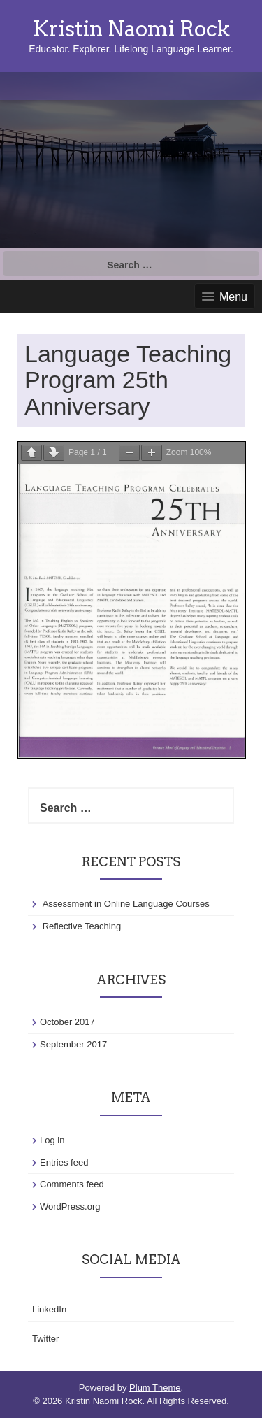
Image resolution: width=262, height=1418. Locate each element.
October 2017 (67, 1022)
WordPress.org (70, 1206)
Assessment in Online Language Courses (126, 903)
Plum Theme (154, 1387)
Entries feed (64, 1162)
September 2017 (73, 1044)
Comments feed (72, 1184)
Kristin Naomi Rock (131, 28)
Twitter (45, 1338)
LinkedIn (49, 1309)
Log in (52, 1140)
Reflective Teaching (82, 926)
